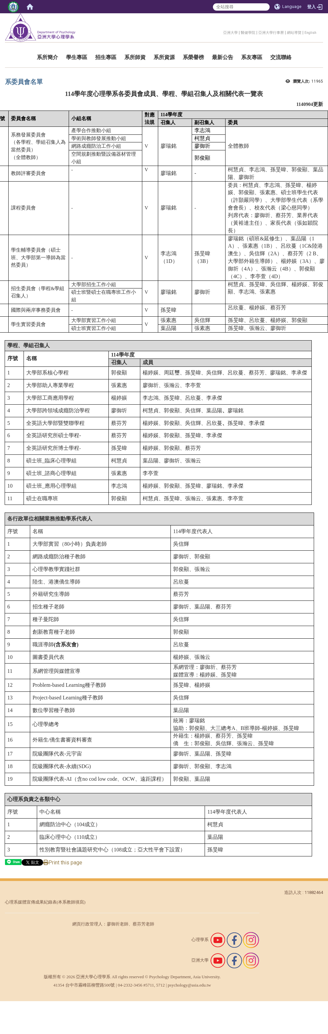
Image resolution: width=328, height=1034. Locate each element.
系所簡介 (47, 57)
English (310, 33)
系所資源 (164, 57)
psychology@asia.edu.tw (189, 985)
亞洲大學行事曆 (271, 33)
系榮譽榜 (193, 57)
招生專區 (105, 57)
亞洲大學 (230, 33)
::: (219, 32)
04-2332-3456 (130, 985)
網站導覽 (294, 33)
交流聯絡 (281, 57)
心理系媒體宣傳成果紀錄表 (31, 902)
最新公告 (222, 57)
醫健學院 (248, 33)
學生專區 (76, 57)
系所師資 (135, 57)
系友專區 (251, 57)
